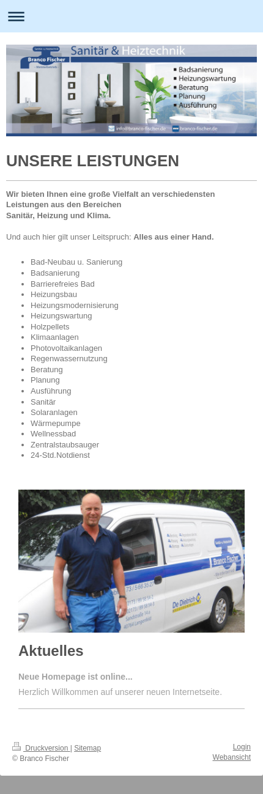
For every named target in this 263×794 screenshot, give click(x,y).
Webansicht (232, 757)
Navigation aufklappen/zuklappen (131, 16)
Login (242, 747)
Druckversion (41, 748)
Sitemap (87, 748)
